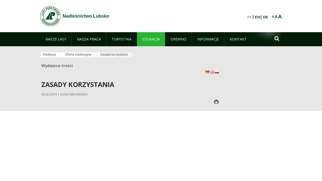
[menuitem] (55, 39)
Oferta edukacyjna (78, 54)
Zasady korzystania (114, 54)
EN (257, 17)
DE (265, 17)
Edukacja (49, 54)
